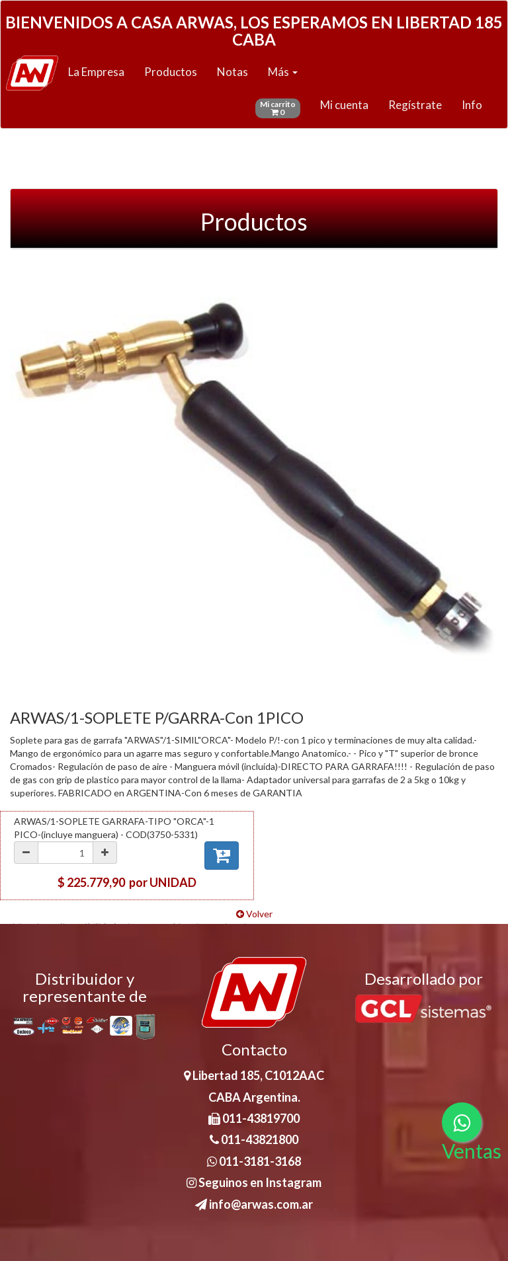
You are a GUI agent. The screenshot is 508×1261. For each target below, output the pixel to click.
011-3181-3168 (254, 1161)
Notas (232, 72)
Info (472, 105)
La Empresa (96, 72)
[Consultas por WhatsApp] (462, 1122)
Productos (170, 72)
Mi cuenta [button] (344, 105)
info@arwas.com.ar (254, 1204)
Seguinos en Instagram (254, 1182)
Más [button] (283, 72)
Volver (254, 913)
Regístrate (415, 105)
